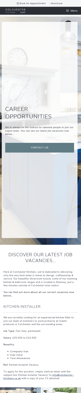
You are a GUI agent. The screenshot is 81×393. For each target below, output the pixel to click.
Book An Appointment (31, 3)
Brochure (56, 3)
